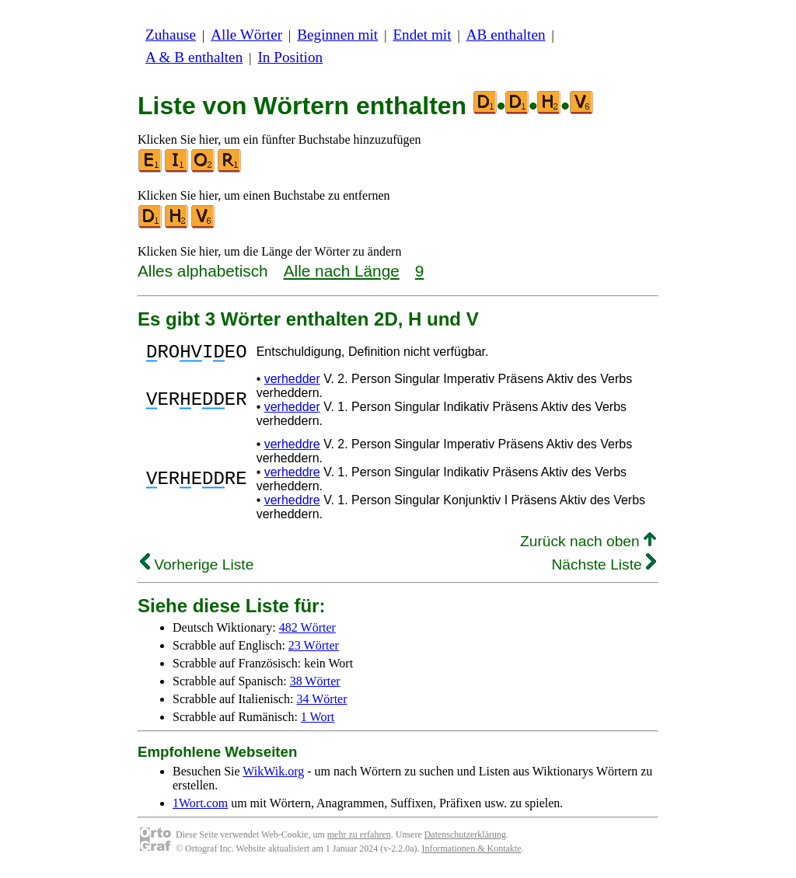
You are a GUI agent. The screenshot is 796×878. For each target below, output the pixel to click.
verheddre (292, 448)
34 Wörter (322, 703)
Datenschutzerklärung (465, 839)
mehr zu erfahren (359, 839)
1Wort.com (200, 807)
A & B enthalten (194, 57)
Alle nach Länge (342, 271)
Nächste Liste (603, 569)
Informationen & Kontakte (472, 853)
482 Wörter (307, 632)
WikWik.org (273, 775)
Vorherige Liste (196, 569)
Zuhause (170, 34)
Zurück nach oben (588, 546)
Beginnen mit (337, 34)
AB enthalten (506, 34)
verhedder (292, 383)
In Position (290, 57)
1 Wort (317, 721)
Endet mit (422, 34)
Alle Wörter (246, 34)
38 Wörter (315, 685)
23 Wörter (313, 650)
